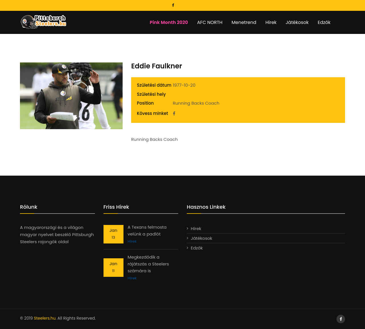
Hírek (271, 22)
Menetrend (244, 22)
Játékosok (297, 22)
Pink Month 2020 (169, 22)
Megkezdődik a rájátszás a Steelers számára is (148, 264)
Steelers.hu (45, 318)
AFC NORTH (209, 22)
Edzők (324, 22)
